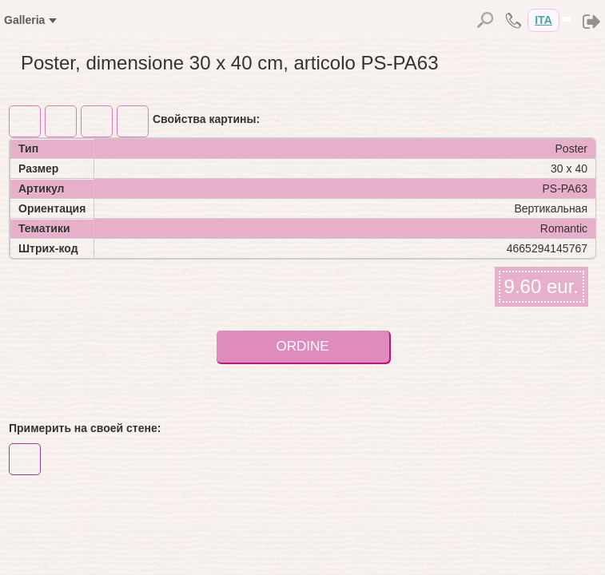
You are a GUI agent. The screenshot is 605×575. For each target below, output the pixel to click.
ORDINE (302, 346)
